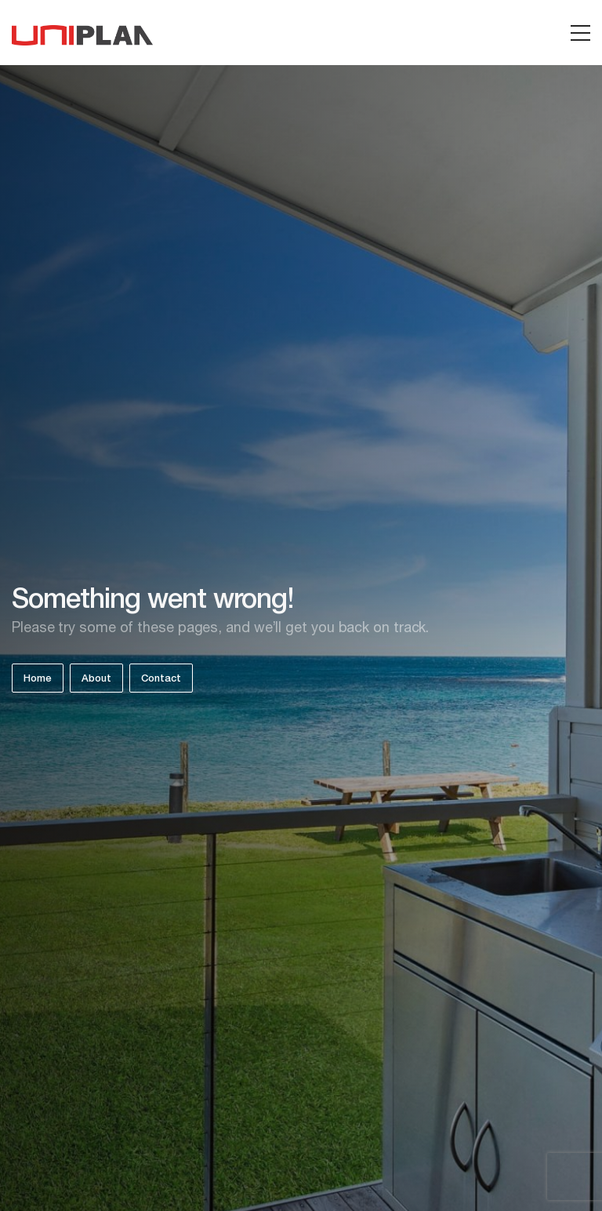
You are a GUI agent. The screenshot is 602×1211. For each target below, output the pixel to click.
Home (38, 680)
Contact (161, 680)
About (96, 680)
